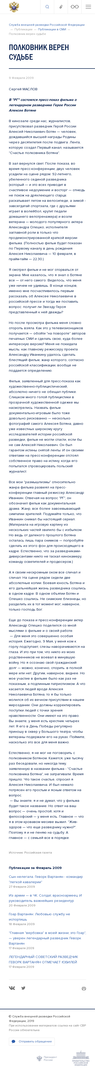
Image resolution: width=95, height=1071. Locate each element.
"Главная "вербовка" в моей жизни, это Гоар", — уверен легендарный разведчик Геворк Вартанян (47, 938)
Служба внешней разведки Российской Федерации (47, 25)
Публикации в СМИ (52, 29)
